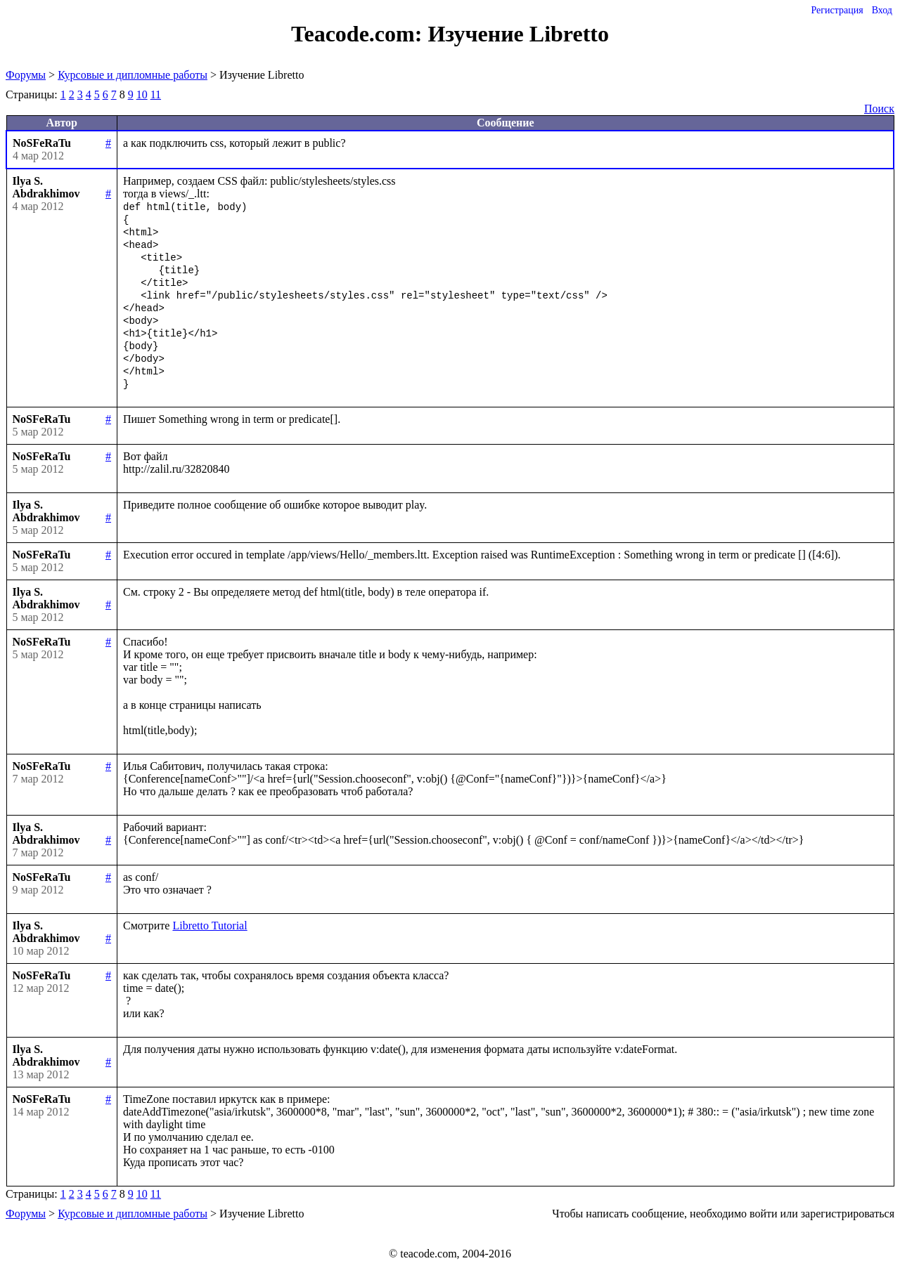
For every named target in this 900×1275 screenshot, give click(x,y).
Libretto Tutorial (209, 925)
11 (155, 94)
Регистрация (837, 10)
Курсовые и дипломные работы (132, 75)
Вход (882, 10)
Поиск (879, 109)
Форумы (26, 75)
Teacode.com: (359, 33)
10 (142, 94)
